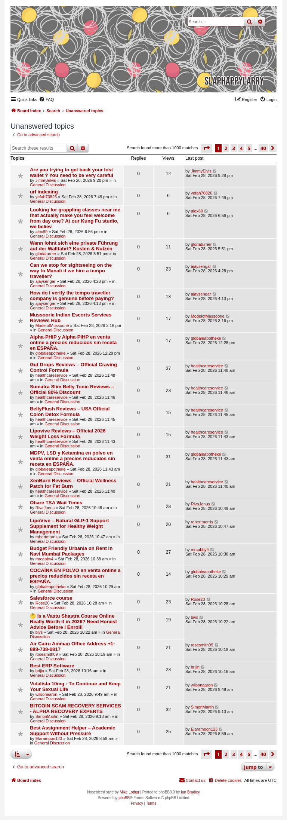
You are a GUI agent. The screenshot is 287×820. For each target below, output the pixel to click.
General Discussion (47, 185)
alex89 (41, 231)
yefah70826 (46, 197)
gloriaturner (46, 253)
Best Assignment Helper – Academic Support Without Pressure (72, 730)
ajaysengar (46, 281)
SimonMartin (47, 716)
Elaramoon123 (49, 738)
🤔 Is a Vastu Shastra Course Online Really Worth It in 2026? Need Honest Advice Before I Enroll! (73, 621)
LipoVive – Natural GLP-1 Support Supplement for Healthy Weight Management (69, 526)
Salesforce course (51, 598)
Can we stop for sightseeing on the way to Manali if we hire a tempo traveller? (71, 270)
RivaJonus (45, 507)
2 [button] (226, 148)
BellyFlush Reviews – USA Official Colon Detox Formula (70, 411)
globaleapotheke (51, 353)
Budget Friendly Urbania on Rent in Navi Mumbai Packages (71, 551)
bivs (39, 632)
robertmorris (47, 537)
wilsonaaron (47, 694)
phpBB (124, 798)
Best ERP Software (52, 665)
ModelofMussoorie (52, 325)
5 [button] (249, 148)
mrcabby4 (44, 559)
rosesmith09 (47, 654)
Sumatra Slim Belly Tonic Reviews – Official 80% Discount (72, 389)
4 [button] (241, 148)
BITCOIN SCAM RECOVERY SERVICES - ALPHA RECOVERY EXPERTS (75, 708)
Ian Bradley (190, 792)
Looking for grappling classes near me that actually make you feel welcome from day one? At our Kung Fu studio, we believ (75, 218)
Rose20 (43, 603)
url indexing (44, 192)
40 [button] (263, 148)
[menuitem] (46, 99)
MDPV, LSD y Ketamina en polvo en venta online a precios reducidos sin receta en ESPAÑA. (72, 458)
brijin (40, 670)
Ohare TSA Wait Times (56, 502)
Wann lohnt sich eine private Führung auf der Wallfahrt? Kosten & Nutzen (74, 245)
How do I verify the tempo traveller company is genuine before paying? (72, 295)
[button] (206, 148)
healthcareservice (52, 375)
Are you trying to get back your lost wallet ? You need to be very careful (71, 172)
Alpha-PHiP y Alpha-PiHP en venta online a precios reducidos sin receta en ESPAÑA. (73, 342)
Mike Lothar (129, 792)
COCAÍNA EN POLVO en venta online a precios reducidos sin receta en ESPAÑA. (75, 575)
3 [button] (233, 148)
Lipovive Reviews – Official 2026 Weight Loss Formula (67, 433)
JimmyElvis (46, 180)
